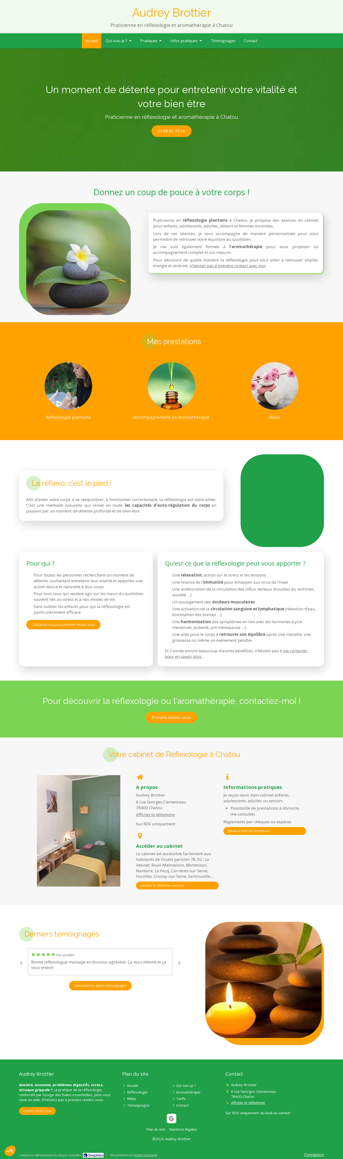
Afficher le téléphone (155, 814)
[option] (100, 962)
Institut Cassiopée (145, 1155)
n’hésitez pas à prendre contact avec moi (228, 265)
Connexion (314, 1154)
